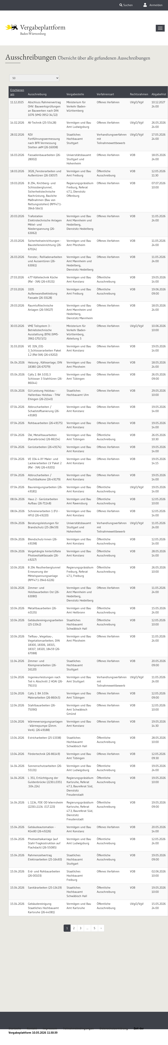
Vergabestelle (75, 94)
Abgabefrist (159, 94)
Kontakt (32, 1028)
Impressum (50, 1028)
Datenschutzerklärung (114, 1028)
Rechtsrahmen (139, 94)
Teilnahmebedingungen (78, 1028)
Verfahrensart (105, 94)
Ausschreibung (37, 94)
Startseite (15, 1028)
